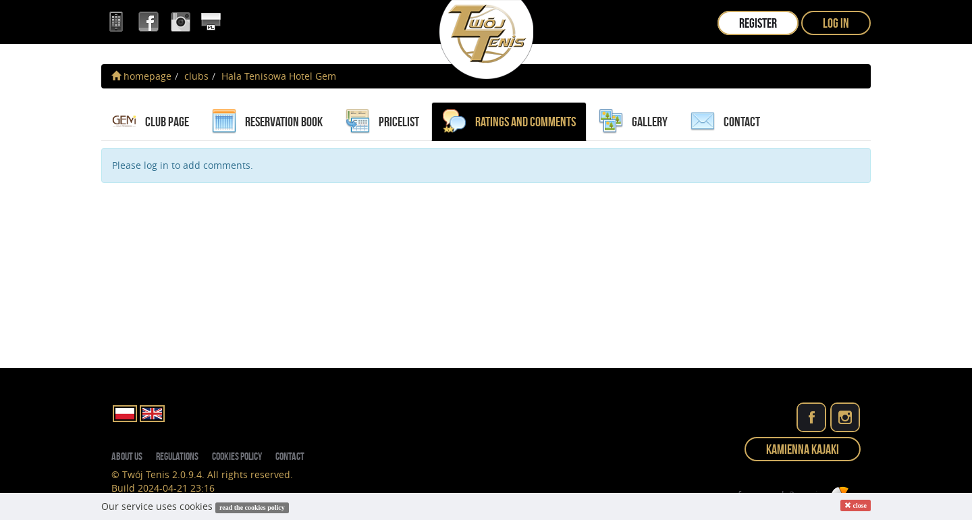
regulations (177, 456)
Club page (150, 121)
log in (836, 23)
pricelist (382, 121)
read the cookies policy (252, 507)
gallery (633, 121)
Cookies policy (237, 456)
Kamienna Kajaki (802, 449)
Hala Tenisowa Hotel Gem (278, 76)
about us (126, 456)
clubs (196, 76)
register (758, 23)
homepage (141, 76)
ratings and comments (509, 121)
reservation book (267, 121)
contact (725, 121)
